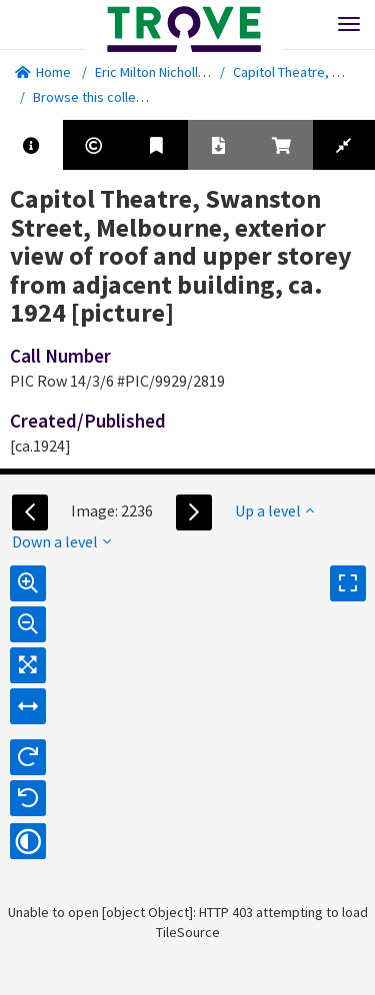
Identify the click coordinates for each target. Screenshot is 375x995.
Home (43, 72)
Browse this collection (106, 97)
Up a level (274, 510)
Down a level (61, 541)
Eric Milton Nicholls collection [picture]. (209, 72)
